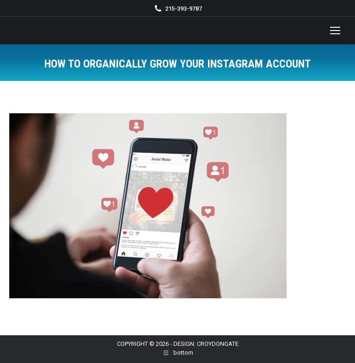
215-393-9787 (183, 8)
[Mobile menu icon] (335, 30)
